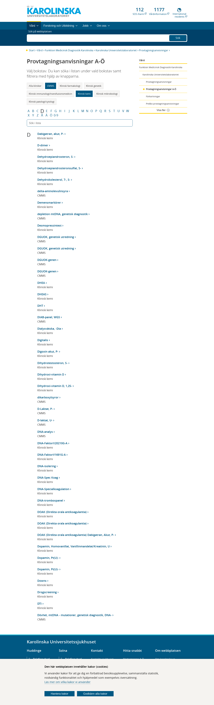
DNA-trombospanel (50, 500)
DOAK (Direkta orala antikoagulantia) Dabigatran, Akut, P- (75, 535)
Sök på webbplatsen (41, 37)
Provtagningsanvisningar (153, 50)
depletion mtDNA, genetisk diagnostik (62, 214)
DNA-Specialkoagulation (53, 489)
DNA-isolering (46, 466)
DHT (40, 306)
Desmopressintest (49, 225)
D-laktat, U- (44, 420)
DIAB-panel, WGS (48, 317)
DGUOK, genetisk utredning (55, 237)
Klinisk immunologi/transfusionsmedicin (50, 93)
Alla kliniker (35, 85)
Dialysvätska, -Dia (49, 328)
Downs (41, 581)
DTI (39, 603)
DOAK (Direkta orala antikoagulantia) (62, 512)
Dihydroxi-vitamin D (50, 374)
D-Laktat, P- (45, 409)
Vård (40, 50)
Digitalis (42, 340)
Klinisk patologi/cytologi (41, 101)
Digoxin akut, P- (47, 351)
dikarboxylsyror (48, 397)
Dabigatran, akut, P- (50, 134)
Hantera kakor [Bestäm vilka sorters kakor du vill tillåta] (59, 693)
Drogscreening (47, 592)
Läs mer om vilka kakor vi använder (67, 682)
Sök (178, 37)
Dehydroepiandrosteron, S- (55, 157)
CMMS (50, 85)
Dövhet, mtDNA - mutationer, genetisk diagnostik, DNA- (74, 615)
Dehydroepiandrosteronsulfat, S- (59, 168)
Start (32, 50)
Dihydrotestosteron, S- (52, 363)
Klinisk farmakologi (70, 85)
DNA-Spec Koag (47, 477)
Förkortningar (153, 96)
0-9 (56, 115)
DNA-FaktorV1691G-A (51, 454)
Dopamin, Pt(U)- (48, 558)
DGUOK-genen (46, 260)
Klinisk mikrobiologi (107, 93)
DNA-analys (45, 432)
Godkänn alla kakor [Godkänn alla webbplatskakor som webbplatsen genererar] (95, 693)
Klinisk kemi (84, 93)
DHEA (41, 283)
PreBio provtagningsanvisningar (162, 103)
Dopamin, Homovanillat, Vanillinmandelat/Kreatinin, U (73, 546)
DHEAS (41, 294)
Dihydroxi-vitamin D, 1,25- (54, 386)
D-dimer (42, 145)
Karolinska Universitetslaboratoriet (116, 50)
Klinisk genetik (93, 85)
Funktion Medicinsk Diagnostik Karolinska (69, 50)
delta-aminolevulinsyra (52, 191)
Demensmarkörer (49, 202)
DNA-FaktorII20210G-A (52, 443)
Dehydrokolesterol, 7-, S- (53, 179)
